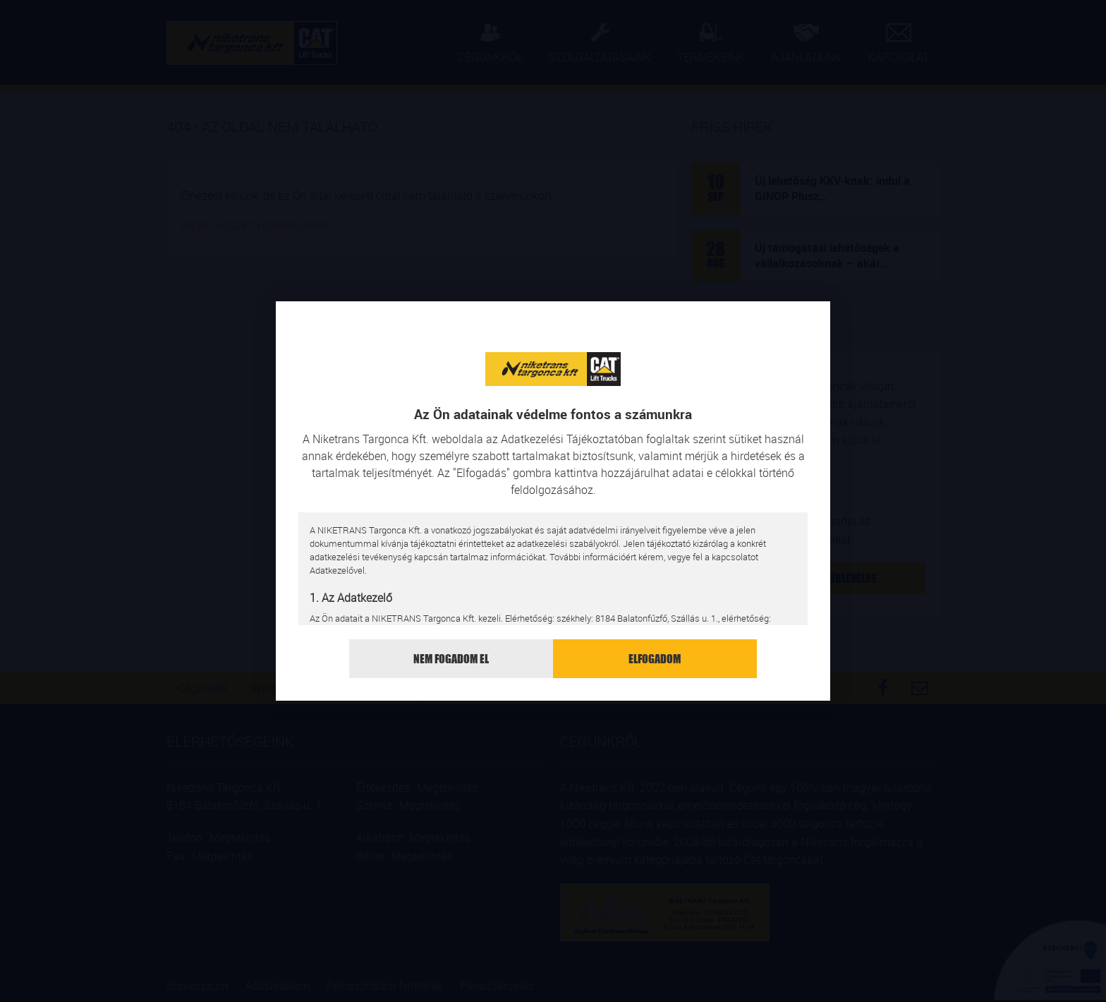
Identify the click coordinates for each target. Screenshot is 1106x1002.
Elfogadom (654, 659)
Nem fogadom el (451, 659)
